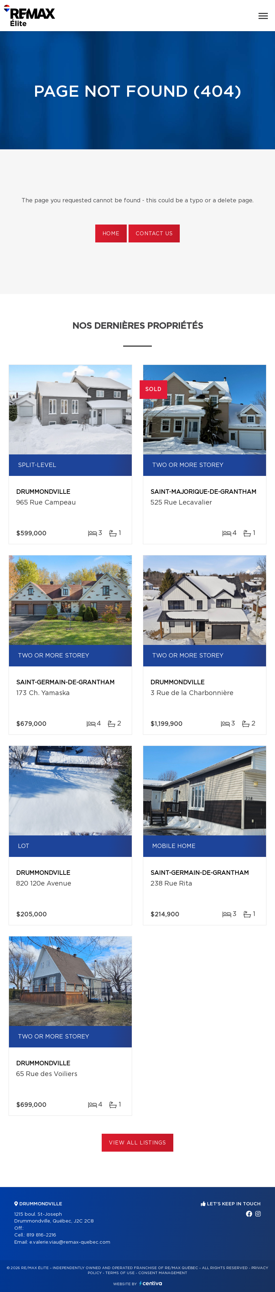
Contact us (154, 233)
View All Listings (137, 1143)
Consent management (162, 1273)
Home (111, 233)
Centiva (150, 1283)
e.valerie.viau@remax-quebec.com (69, 1242)
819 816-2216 (41, 1235)
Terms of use (120, 1273)
